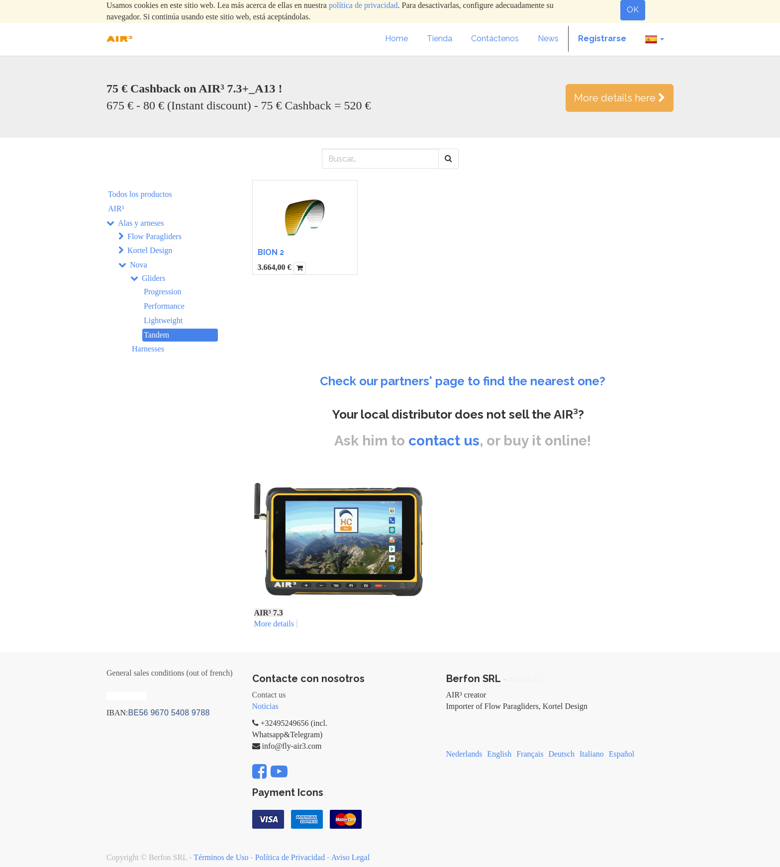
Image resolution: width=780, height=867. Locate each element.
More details (274, 623)
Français (529, 754)
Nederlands (464, 754)
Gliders (153, 278)
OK (633, 9)
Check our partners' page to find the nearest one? (462, 381)
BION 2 (271, 252)
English (499, 754)
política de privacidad (363, 5)
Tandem (156, 335)
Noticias (265, 706)
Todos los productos (140, 194)
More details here (619, 98)
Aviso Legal (350, 857)
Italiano (592, 754)
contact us (444, 441)
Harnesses (148, 349)
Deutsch (561, 754)
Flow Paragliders (154, 236)
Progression (163, 291)
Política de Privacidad (290, 857)
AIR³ (116, 208)
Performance (164, 306)
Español (622, 754)
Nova (138, 264)
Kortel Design (149, 250)
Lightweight (163, 320)
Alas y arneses (141, 223)
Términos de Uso (221, 857)
